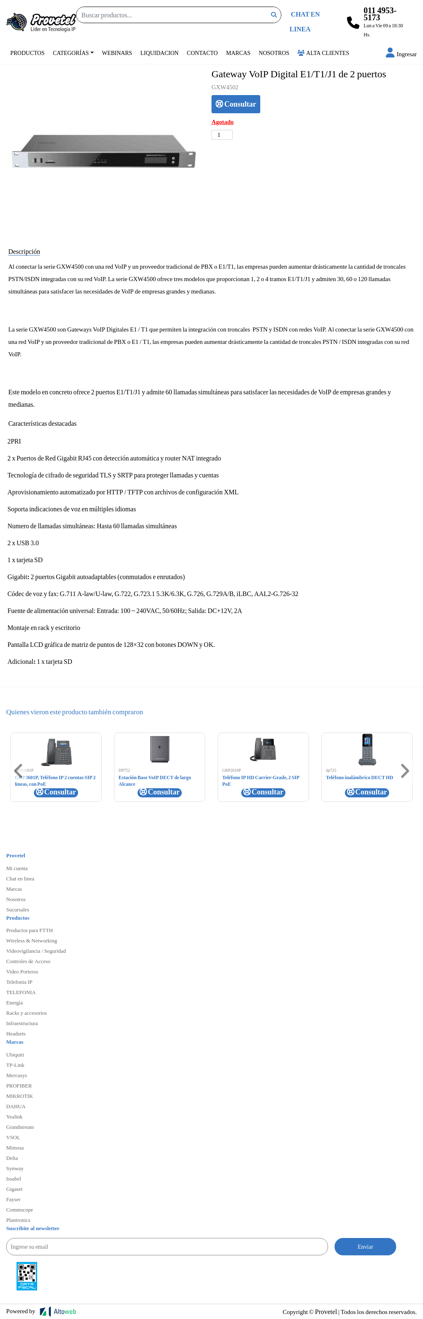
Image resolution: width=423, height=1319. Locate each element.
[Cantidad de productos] (222, 135)
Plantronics (18, 1219)
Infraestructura (22, 1023)
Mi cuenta (17, 868)
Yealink (14, 1116)
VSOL (13, 1137)
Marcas (238, 52)
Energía (14, 1002)
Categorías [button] (71, 52)
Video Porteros (22, 971)
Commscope (19, 1209)
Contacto (202, 52)
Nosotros (274, 52)
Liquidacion (159, 52)
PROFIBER (19, 1085)
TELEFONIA (21, 992)
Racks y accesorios (26, 1012)
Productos (27, 52)
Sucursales (17, 909)
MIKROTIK (19, 1095)
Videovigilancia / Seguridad (36, 950)
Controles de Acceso (28, 961)
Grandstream (20, 1126)
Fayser (13, 1199)
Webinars (117, 52)
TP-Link (15, 1064)
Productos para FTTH (29, 930)
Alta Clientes (323, 52)
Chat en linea (20, 878)
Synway (15, 1168)
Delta (12, 1157)
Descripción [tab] (24, 251)
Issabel (13, 1178)
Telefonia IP (19, 981)
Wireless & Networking (31, 940)
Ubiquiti (15, 1054)
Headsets (16, 1033)
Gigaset (14, 1188)
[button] (401, 53)
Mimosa (15, 1147)
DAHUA (16, 1106)
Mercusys (16, 1075)
